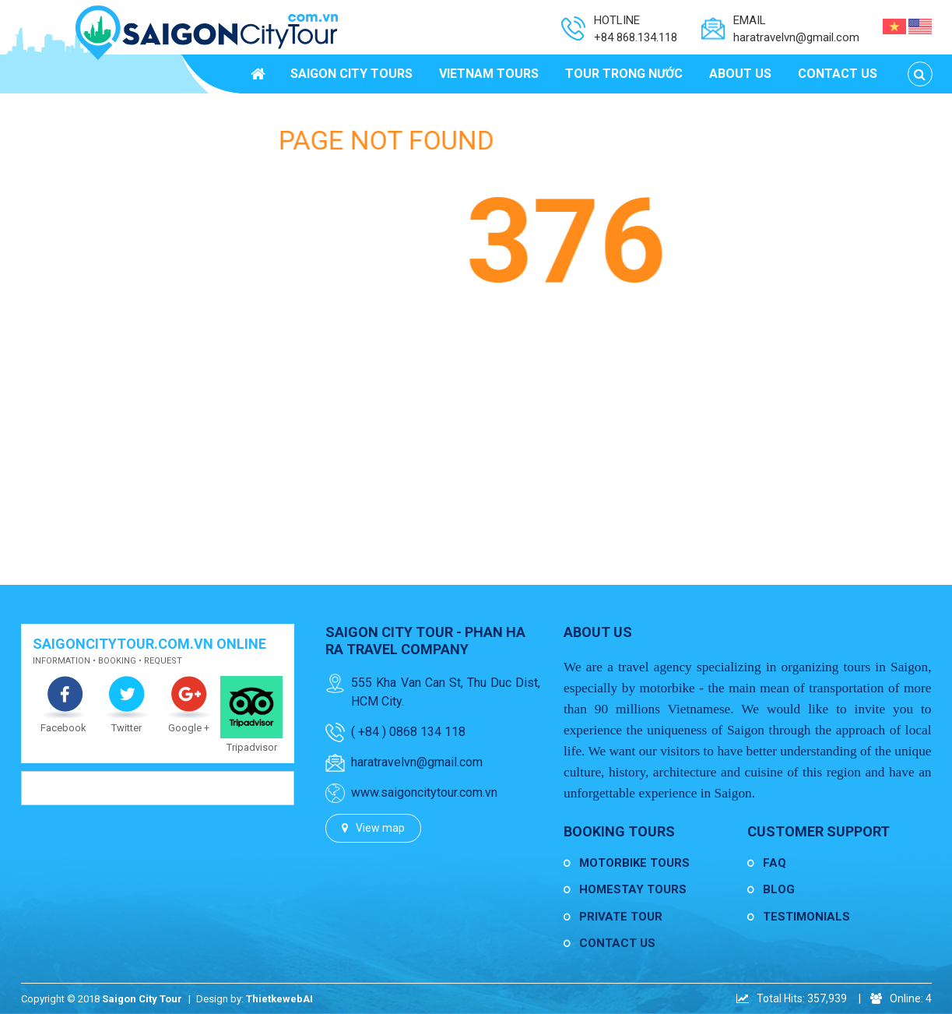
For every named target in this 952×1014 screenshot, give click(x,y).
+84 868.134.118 (635, 37)
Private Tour (620, 917)
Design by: (221, 999)
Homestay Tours (633, 889)
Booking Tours (619, 831)
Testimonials (806, 917)
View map (380, 828)
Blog (779, 889)
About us (598, 632)
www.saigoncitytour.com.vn (424, 792)
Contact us (617, 943)
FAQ (774, 863)
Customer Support (818, 831)
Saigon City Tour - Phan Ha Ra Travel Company (425, 640)
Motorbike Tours (634, 863)
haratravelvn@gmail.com (796, 37)
